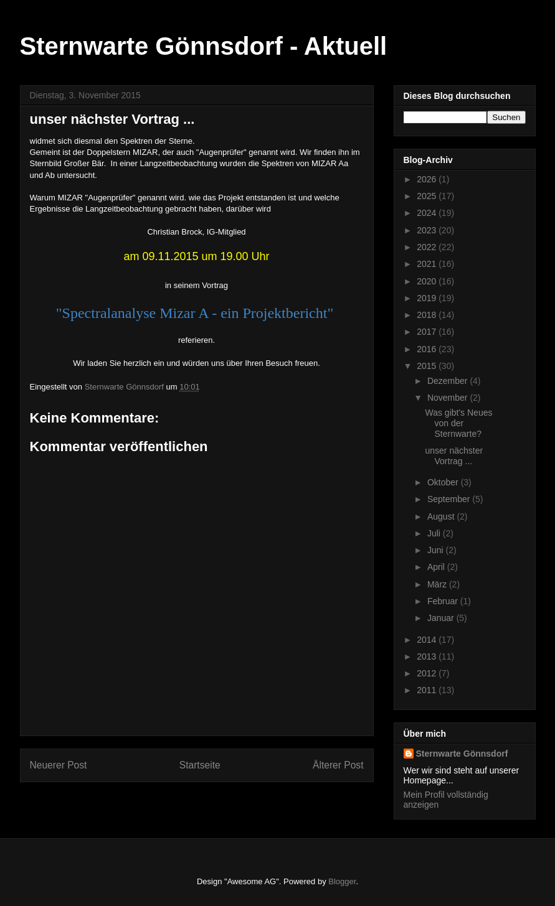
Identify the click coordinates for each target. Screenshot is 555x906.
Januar (442, 618)
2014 (428, 640)
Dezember (448, 381)
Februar (443, 601)
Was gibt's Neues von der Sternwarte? (458, 423)
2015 (428, 366)
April (437, 567)
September (449, 499)
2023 (428, 230)
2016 (428, 349)
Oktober (444, 482)
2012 (428, 673)
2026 (428, 179)
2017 (428, 332)
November (448, 398)
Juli (435, 533)
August (442, 516)
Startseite (200, 765)
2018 (428, 315)
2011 (428, 690)
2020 (428, 281)
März (438, 584)
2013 (428, 656)
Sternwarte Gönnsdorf (462, 754)
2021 (428, 264)
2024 (428, 213)
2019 (428, 298)
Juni (436, 550)
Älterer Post (338, 765)
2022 (428, 247)
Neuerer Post (58, 765)
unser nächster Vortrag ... (454, 456)
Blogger (342, 881)
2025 (428, 196)
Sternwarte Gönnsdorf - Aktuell (203, 46)
